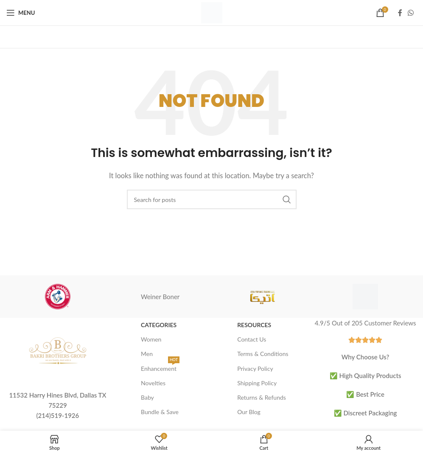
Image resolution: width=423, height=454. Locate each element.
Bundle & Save (160, 411)
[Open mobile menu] (20, 12)
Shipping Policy (257, 383)
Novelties (153, 383)
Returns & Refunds (261, 397)
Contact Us (251, 339)
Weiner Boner (160, 296)
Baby (147, 397)
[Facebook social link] (400, 12)
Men (147, 353)
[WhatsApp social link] (411, 12)
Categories (158, 324)
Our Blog (249, 411)
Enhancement (160, 367)
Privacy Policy (255, 368)
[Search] (212, 199)
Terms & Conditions (262, 353)
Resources (254, 324)
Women (151, 339)
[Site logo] (211, 12)
